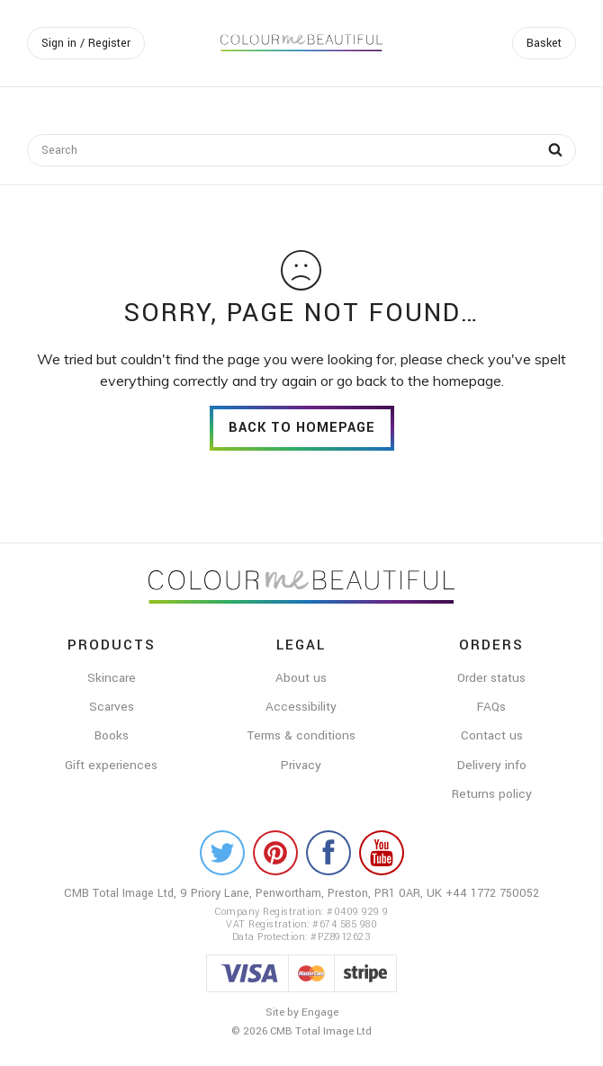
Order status (491, 677)
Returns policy (492, 793)
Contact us (492, 735)
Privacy (301, 765)
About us (301, 677)
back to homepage (302, 427)
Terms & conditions (301, 735)
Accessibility (301, 706)
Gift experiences (111, 765)
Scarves (111, 706)
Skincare (111, 677)
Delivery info (491, 765)
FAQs (491, 706)
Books (111, 735)
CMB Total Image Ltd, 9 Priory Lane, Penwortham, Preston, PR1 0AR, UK (255, 893)
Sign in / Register (85, 43)
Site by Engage (302, 1012)
